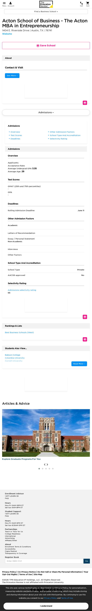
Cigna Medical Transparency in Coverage (16, 552)
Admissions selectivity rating (22, 290)
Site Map (38, 574)
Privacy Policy (50, 598)
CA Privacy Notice (27, 572)
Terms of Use (67, 598)
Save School (85, 103)
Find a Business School (46, 11)
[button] (39, 468)
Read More (79, 364)
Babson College (12, 355)
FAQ (7, 498)
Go (86, 561)
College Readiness (12, 534)
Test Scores (16, 135)
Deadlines (15, 139)
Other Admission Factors (62, 132)
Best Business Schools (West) (19, 332)
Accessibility (10, 549)
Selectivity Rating (58, 139)
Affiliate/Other (11, 540)
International (10, 536)
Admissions (46, 112)
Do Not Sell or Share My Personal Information (59, 572)
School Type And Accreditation (65, 135)
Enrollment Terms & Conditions (18, 547)
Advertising (10, 538)
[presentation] (44, 465)
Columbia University (15, 358)
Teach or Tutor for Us (14, 532)
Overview (15, 132)
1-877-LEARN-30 (12, 496)
